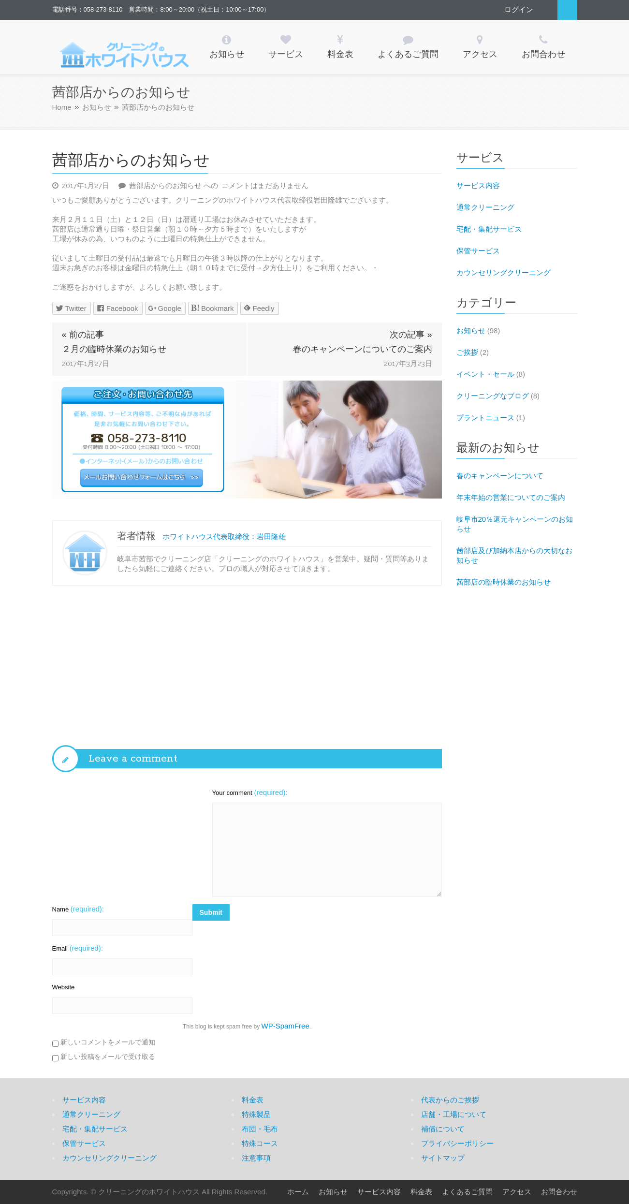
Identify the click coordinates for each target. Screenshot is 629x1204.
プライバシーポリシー (457, 1143)
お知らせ (96, 107)
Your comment (250, 792)
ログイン (518, 9)
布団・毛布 (260, 1129)
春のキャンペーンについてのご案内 (362, 349)
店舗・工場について (453, 1114)
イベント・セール (485, 374)
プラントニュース (485, 417)
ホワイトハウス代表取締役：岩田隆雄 (224, 536)
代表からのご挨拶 (450, 1100)
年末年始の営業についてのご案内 (510, 497)
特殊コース (260, 1143)
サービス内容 (478, 185)
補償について (443, 1129)
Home (62, 107)
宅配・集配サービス (489, 229)
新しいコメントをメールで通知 (107, 1042)
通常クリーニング (485, 207)
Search (567, 10)
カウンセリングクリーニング (503, 272)
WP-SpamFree (285, 1026)
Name (78, 909)
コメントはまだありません (218, 185)
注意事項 (256, 1158)
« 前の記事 (83, 334)
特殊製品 (256, 1114)
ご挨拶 (467, 352)
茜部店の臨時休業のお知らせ (503, 582)
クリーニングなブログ (492, 396)
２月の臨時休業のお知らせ (114, 349)
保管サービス (478, 251)
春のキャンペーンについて (499, 475)
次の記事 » (411, 334)
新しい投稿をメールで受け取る (107, 1056)
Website (63, 987)
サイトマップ (443, 1158)
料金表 (252, 1100)
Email (77, 948)
